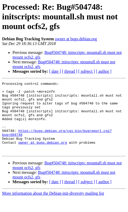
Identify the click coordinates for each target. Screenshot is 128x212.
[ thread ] (69, 71)
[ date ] (55, 71)
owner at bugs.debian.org (76, 39)
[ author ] (104, 71)
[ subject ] (86, 71)
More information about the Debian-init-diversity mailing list (53, 207)
